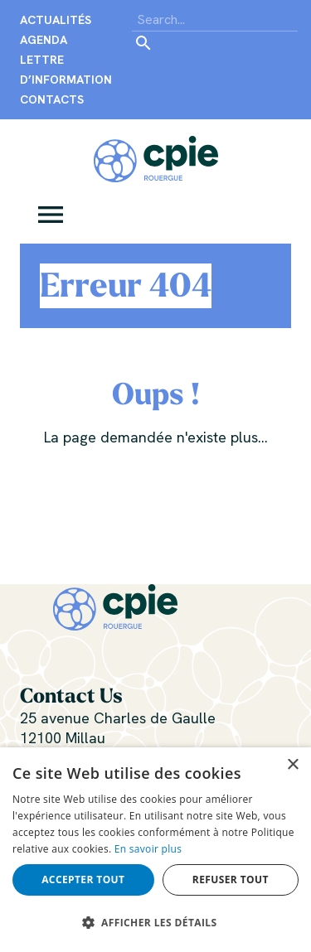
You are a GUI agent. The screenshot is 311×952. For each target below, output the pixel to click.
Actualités (55, 19)
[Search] (215, 19)
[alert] (155, 849)
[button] (50, 213)
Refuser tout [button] (230, 879)
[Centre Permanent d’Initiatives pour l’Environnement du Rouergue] (156, 157)
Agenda (43, 39)
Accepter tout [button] (82, 879)
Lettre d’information (66, 69)
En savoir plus (148, 849)
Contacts (52, 99)
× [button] (292, 765)
